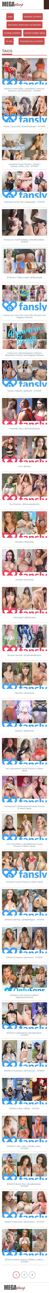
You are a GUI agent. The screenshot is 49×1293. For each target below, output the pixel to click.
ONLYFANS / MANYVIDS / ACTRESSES (24, 25)
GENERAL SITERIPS (32, 17)
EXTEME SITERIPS (12, 33)
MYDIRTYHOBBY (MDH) (35, 33)
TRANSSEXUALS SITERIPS (31, 41)
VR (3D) (9, 41)
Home (10, 17)
